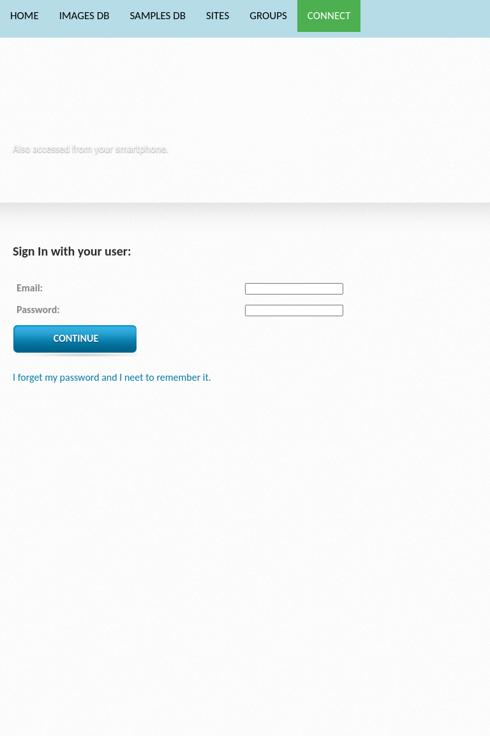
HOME (24, 15)
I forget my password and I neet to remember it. (112, 377)
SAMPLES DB (157, 15)
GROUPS (268, 15)
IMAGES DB (84, 15)
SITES (217, 15)
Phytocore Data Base (101, 99)
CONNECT (329, 15)
